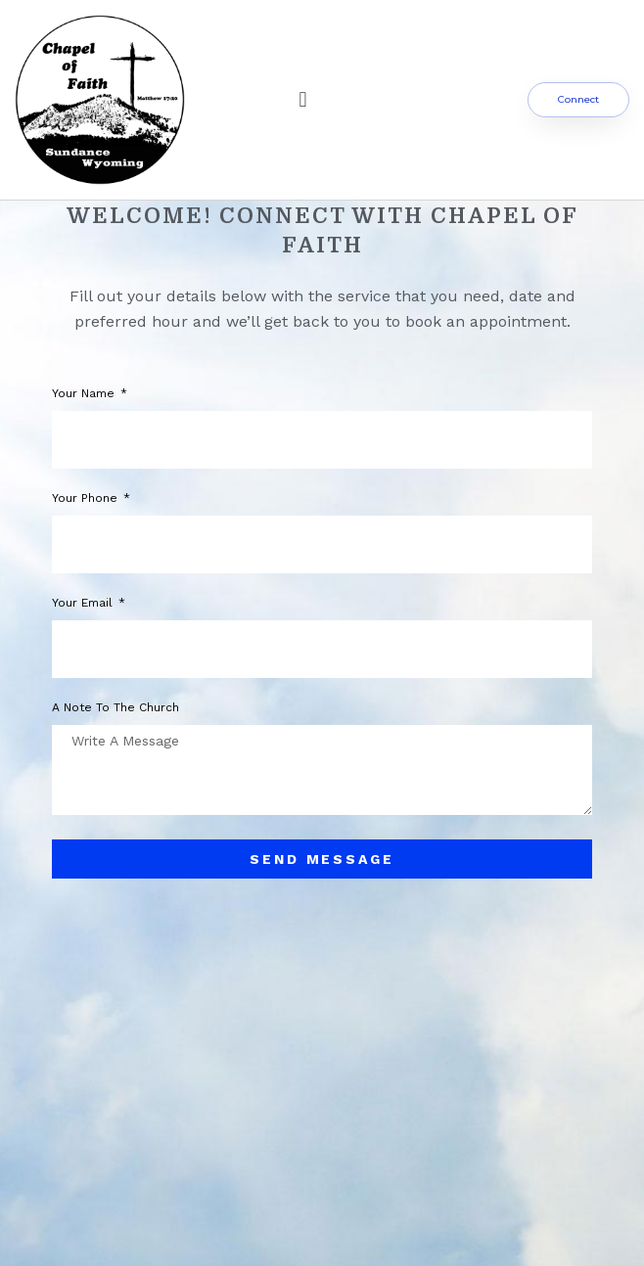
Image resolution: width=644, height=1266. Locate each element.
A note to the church (115, 707)
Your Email (84, 603)
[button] (303, 100)
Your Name (85, 393)
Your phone (86, 498)
